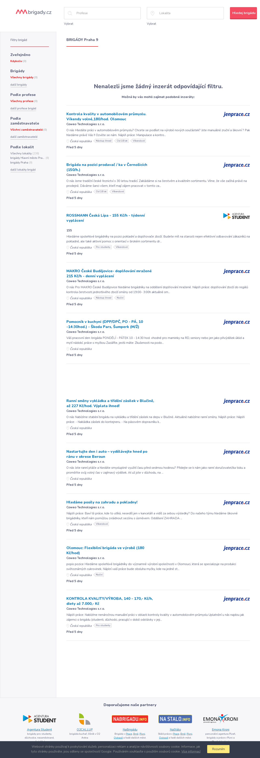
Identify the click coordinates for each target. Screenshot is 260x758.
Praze (129, 733)
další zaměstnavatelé (24, 137)
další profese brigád (23, 108)
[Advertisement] (158, 65)
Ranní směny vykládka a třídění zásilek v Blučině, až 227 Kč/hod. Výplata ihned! (110, 403)
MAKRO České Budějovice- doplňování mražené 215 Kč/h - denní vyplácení (109, 273)
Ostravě (118, 737)
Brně (135, 733)
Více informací (190, 751)
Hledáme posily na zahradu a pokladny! (102, 502)
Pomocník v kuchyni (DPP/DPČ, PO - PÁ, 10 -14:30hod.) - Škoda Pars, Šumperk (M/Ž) (104, 324)
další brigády (18, 85)
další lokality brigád (23, 170)
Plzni (142, 733)
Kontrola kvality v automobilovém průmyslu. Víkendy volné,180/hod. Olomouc (106, 116)
